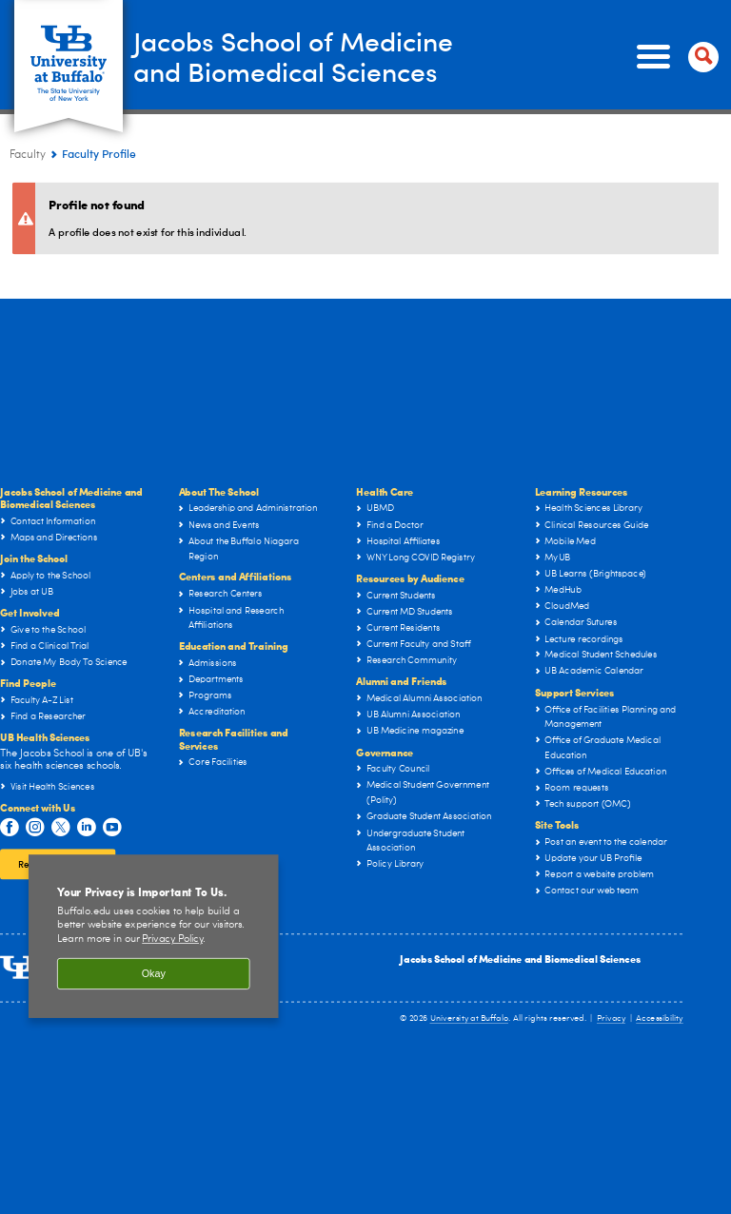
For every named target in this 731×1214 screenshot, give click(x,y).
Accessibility (659, 1018)
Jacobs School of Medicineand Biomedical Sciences (308, 55)
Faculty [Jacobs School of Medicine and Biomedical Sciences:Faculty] (28, 155)
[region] (154, 936)
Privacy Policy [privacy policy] (172, 939)
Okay (154, 973)
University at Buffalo (469, 1018)
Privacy (611, 1018)
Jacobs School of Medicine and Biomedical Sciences (520, 958)
